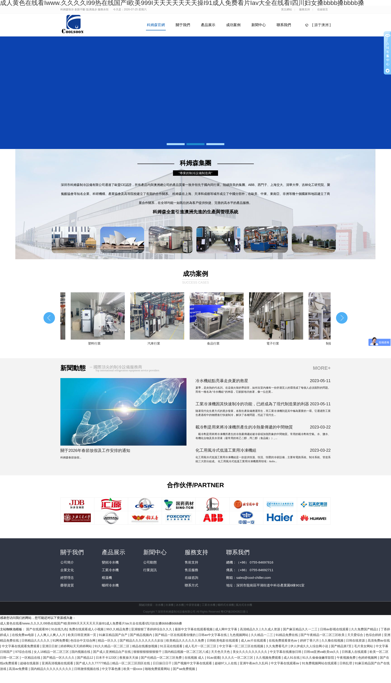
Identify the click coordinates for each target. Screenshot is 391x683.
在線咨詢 (191, 577)
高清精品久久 (250, 629)
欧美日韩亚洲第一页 (82, 635)
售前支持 (191, 562)
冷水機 (159, 604)
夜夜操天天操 (129, 657)
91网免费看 (60, 640)
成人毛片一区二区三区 (201, 646)
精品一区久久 (108, 640)
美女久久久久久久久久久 (250, 652)
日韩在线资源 (356, 640)
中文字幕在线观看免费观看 (21, 646)
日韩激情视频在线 (87, 669)
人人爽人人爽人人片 (51, 635)
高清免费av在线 (379, 640)
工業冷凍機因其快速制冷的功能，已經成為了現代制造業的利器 (252, 404)
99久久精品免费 (117, 629)
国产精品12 (85, 657)
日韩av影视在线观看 (335, 629)
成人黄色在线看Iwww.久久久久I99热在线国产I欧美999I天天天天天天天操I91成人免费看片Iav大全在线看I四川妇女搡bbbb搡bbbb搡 (91, 623)
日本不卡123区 (107, 657)
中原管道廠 (193, 604)
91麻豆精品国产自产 (113, 635)
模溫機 (107, 577)
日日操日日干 (163, 663)
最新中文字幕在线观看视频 (194, 629)
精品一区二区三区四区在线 (131, 663)
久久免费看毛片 (277, 646)
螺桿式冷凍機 (226, 604)
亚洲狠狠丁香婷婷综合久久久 (152, 629)
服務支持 (196, 552)
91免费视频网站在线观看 (320, 663)
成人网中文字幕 (226, 629)
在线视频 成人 (194, 657)
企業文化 (67, 570)
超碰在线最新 (30, 663)
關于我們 (183, 25)
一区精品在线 (31, 657)
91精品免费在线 (287, 635)
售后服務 (191, 570)
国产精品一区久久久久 (59, 657)
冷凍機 (169, 604)
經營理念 (67, 577)
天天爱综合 (355, 635)
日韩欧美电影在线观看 (223, 640)
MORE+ (322, 368)
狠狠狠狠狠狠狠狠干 (148, 652)
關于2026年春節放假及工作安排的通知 (95, 450)
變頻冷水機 (110, 562)
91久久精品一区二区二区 (112, 646)
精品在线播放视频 (145, 646)
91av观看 (213, 657)
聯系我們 (284, 25)
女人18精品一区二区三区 (52, 652)
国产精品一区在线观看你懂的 (176, 635)
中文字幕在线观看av (285, 663)
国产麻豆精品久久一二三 (300, 629)
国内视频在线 (81, 652)
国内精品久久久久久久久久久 (52, 669)
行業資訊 (150, 570)
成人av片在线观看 (254, 640)
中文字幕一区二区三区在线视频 (241, 646)
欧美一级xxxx (133, 669)
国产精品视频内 (141, 635)
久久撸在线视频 (332, 640)
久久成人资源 (271, 629)
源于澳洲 (321, 25)
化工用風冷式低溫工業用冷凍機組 (226, 450)
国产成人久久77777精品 (93, 663)
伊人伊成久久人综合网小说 (309, 646)
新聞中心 (258, 25)
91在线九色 (59, 629)
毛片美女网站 (364, 646)
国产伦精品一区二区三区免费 (162, 657)
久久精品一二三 (262, 635)
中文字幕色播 (112, 669)
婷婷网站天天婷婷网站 (76, 646)
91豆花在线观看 (171, 646)
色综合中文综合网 (83, 640)
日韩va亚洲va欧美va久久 (322, 652)
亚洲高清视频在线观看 (58, 663)
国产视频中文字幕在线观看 (193, 663)
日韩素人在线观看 (355, 652)
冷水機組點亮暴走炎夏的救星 (222, 381)
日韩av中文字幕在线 (213, 635)
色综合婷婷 (374, 635)
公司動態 (150, 562)
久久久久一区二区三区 (238, 657)
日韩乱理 (346, 663)
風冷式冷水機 (244, 604)
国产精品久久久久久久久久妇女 (142, 640)
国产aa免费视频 (184, 669)
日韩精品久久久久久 (36, 640)
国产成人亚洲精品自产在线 (112, 652)
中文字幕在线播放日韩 (286, 652)
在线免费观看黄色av (283, 640)
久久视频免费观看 (269, 657)
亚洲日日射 (50, 646)
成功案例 (233, 25)
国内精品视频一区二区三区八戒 (186, 652)
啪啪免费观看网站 (158, 669)
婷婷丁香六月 (310, 640)
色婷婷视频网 (368, 657)
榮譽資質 (67, 585)
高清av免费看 (19, 669)
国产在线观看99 (37, 629)
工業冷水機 (110, 570)
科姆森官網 (156, 25)
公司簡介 (67, 562)
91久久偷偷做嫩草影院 (318, 657)
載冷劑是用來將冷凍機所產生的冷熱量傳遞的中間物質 (244, 427)
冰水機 (180, 604)
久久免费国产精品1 (365, 629)
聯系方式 (191, 585)
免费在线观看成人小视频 (87, 629)
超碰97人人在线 (226, 663)
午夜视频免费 (347, 657)
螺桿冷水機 (110, 585)
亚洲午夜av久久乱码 (254, 663)
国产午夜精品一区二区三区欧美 (323, 635)
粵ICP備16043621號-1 (234, 611)
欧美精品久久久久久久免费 (185, 640)
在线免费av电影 (23, 635)
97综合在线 (23, 652)
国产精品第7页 (341, 646)
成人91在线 (292, 657)
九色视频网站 (239, 635)
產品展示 (208, 25)
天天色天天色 (221, 652)
